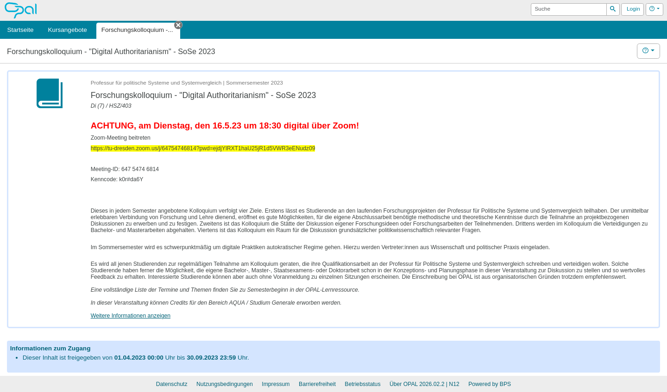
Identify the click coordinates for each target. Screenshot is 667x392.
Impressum (275, 384)
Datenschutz (172, 384)
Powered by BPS (489, 384)
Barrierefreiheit (317, 384)
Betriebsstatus (362, 384)
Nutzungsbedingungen (224, 384)
